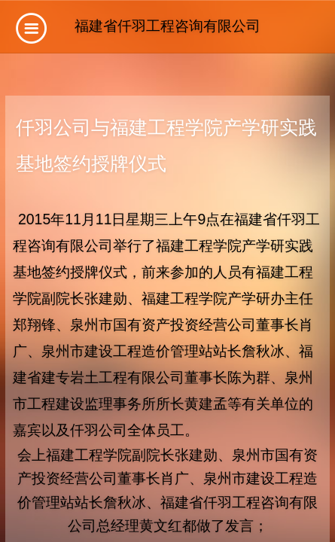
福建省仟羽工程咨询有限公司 (167, 26)
